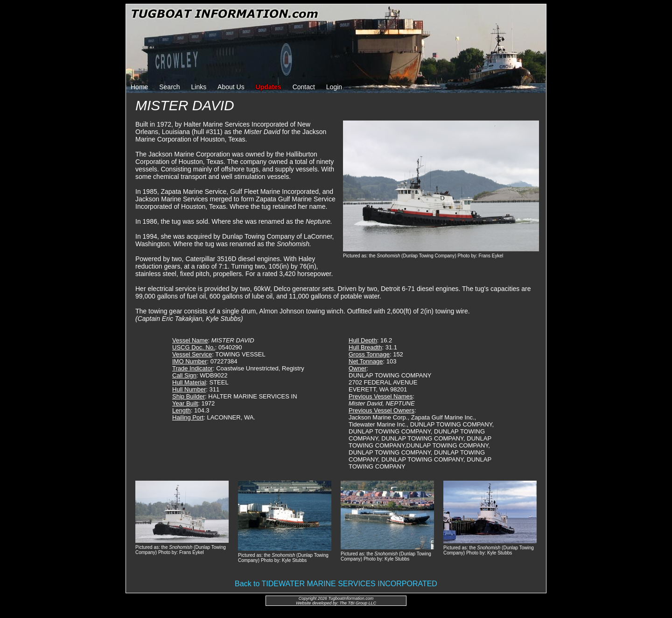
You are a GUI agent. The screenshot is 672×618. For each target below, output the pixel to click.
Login (334, 87)
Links (199, 87)
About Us (231, 87)
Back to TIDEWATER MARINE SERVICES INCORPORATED (336, 584)
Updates (268, 87)
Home (139, 87)
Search (169, 87)
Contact (304, 87)
